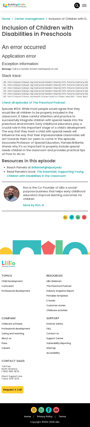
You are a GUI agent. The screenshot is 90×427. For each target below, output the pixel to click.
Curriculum (8, 286)
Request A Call (12, 389)
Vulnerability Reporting (58, 343)
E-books (50, 300)
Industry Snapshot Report (60, 290)
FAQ (48, 328)
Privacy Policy (44, 416)
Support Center (54, 338)
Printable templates (57, 295)
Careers (6, 348)
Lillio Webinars (54, 281)
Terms (62, 416)
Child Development (12, 281)
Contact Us (52, 333)
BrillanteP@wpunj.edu (46, 167)
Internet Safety (54, 323)
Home (27, 416)
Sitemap (51, 348)
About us (6, 338)
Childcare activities (56, 310)
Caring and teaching (13, 333)
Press (4, 343)
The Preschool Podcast (59, 286)
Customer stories (55, 305)
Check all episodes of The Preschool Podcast (33, 102)
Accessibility (53, 352)
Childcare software (12, 323)
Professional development (16, 290)
